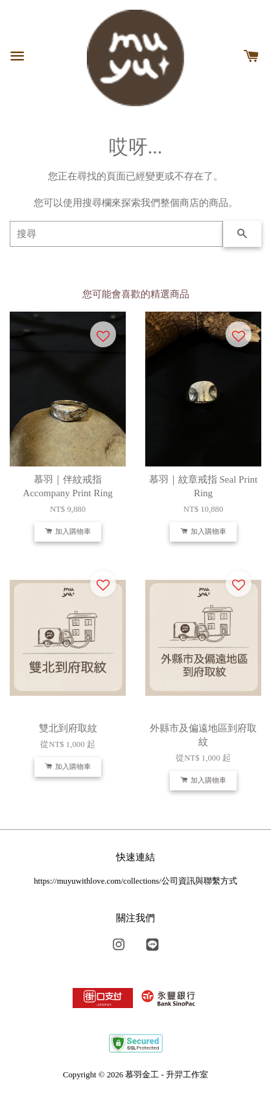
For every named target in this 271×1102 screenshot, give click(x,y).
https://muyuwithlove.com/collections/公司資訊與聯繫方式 (135, 881)
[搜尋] (116, 234)
